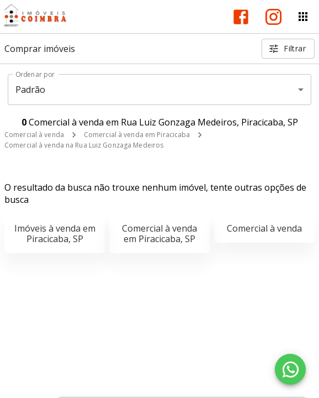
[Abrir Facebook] (241, 17)
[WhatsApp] (290, 369)
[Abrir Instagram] (273, 17)
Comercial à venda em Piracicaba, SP (159, 233)
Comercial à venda (34, 134)
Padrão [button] (30, 89)
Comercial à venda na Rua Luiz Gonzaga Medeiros (83, 145)
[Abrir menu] (303, 16)
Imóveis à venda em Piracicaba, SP (54, 233)
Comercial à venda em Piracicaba (137, 134)
